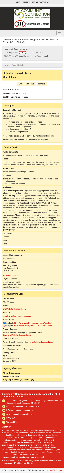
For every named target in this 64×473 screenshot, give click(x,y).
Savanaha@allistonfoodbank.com (17, 335)
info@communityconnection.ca (19, 410)
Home (6, 65)
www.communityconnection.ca (19, 414)
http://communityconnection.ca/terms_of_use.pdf (23, 457)
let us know (51, 461)
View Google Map (10, 275)
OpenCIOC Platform (54, 470)
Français (41, 84)
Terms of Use (12, 422)
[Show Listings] (27, 380)
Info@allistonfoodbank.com (41, 342)
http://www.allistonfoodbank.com (17, 316)
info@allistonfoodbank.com (14, 309)
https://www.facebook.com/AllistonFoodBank (33, 323)
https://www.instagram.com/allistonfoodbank (33, 325)
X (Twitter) (10, 418)
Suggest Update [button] (26, 84)
